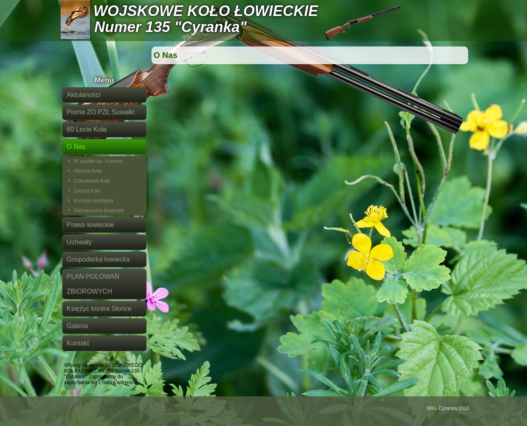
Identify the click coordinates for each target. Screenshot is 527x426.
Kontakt (78, 343)
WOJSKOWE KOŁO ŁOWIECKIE (205, 10)
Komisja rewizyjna (93, 201)
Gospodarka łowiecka (98, 259)
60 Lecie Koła (87, 129)
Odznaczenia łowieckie (99, 210)
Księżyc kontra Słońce (99, 308)
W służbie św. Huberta (98, 161)
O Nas (76, 146)
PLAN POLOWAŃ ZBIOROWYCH (93, 284)
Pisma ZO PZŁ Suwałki (100, 112)
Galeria (77, 325)
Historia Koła (88, 171)
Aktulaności (83, 94)
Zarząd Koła (87, 191)
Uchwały (79, 241)
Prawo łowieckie (90, 224)
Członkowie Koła (92, 181)
